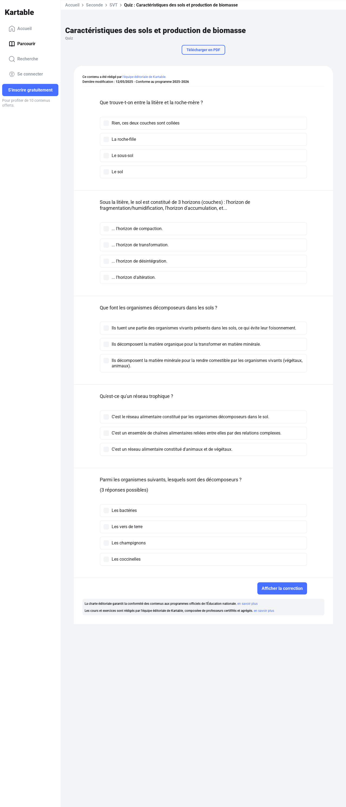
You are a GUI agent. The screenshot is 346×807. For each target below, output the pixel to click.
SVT (113, 5)
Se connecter (26, 74)
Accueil (20, 28)
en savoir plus (247, 604)
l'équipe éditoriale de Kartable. (144, 77)
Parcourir (22, 44)
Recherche (23, 59)
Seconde (94, 5)
